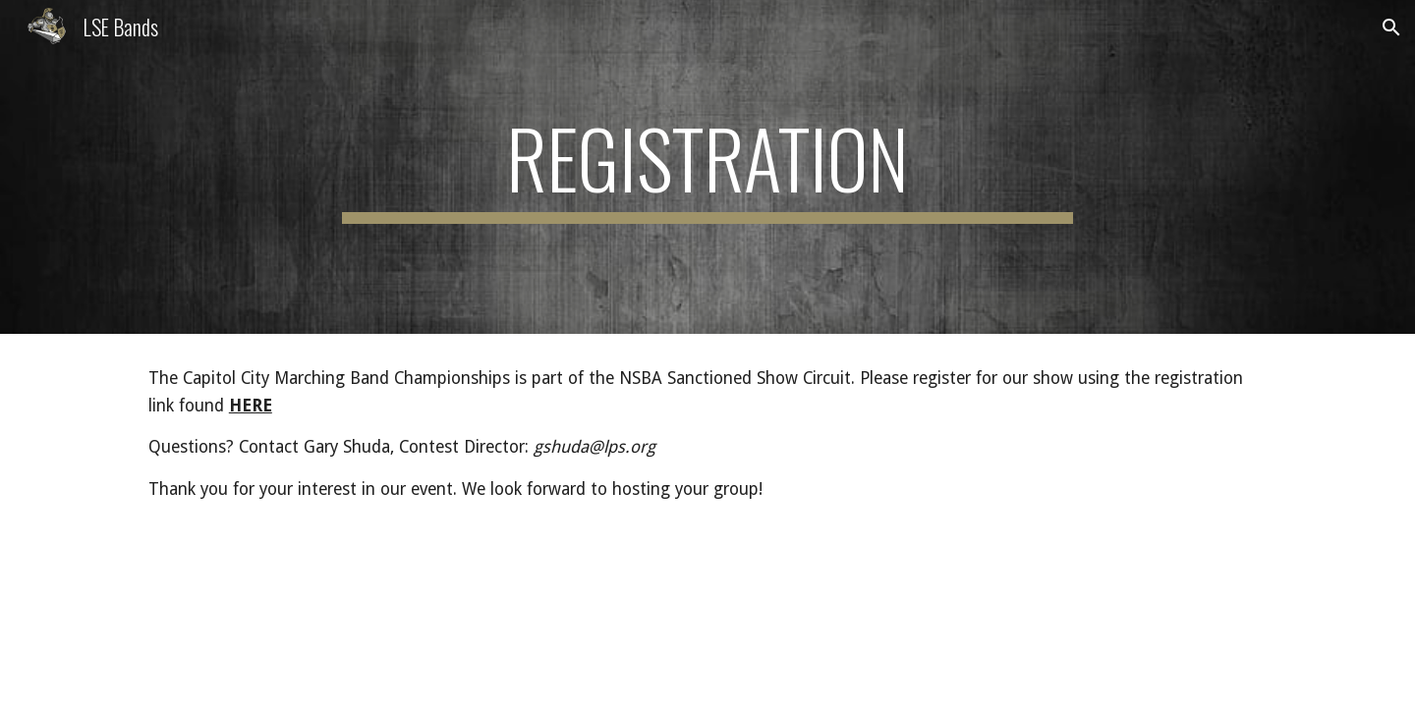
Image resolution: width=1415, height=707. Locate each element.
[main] (707, 167)
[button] (1391, 27)
